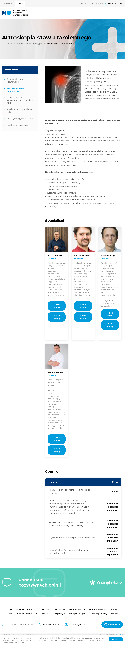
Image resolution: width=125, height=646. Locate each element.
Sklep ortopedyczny (98, 609)
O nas (9, 609)
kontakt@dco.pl (77, 624)
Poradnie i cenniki (24, 609)
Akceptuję (116, 639)
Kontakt (114, 609)
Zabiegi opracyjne (77, 609)
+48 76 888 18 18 (115, 3)
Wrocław (8, 4)
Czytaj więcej (57, 306)
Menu (121, 12)
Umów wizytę (56, 317)
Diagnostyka (59, 609)
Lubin (20, 4)
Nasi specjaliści (43, 609)
